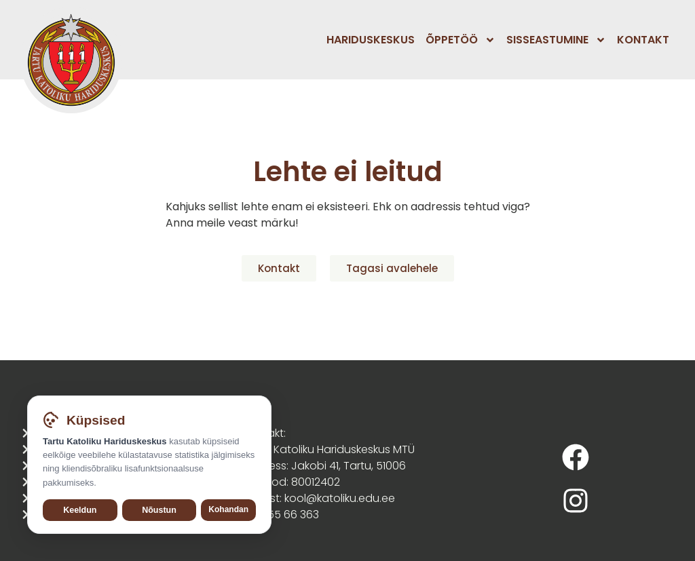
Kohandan (228, 509)
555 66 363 (290, 514)
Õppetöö (460, 40)
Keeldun (79, 510)
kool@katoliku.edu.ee (339, 498)
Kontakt (643, 39)
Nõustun (159, 510)
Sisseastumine (556, 40)
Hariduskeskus (370, 39)
